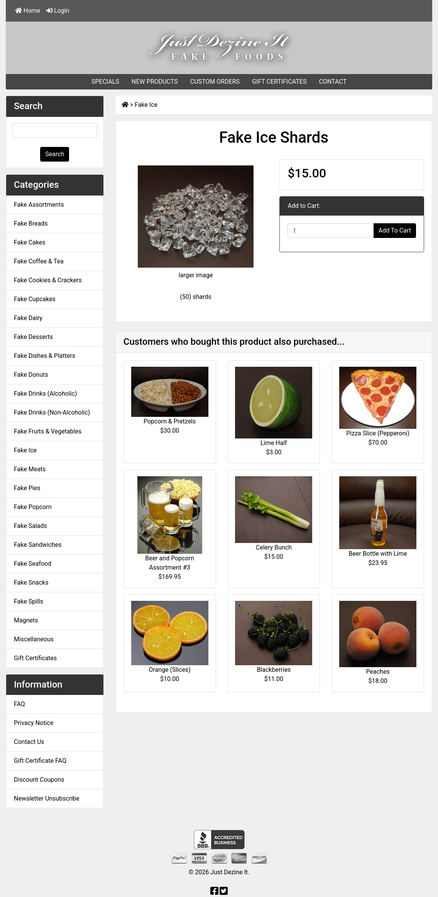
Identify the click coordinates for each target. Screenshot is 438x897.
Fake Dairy (28, 318)
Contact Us (29, 741)
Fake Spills (28, 601)
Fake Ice (146, 104)
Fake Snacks (31, 582)
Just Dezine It (229, 872)
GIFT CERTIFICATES (279, 81)
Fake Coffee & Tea (39, 261)
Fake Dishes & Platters (44, 355)
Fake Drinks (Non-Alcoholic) (52, 412)
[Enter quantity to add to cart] (330, 230)
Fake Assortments (39, 204)
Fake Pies (27, 488)
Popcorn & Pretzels (170, 421)
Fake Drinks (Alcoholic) (45, 393)
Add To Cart (395, 230)
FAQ (19, 704)
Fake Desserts (33, 337)
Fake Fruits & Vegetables (47, 431)
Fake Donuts (31, 374)
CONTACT (333, 81)
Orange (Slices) (170, 669)
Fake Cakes (30, 242)
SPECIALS (105, 81)
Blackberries (274, 669)
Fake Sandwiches (38, 544)
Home (27, 10)
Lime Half (273, 443)
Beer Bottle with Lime (378, 553)
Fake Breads (30, 223)
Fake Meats (30, 469)
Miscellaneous (34, 639)
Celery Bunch (274, 547)
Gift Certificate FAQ (40, 760)
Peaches (378, 671)
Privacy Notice (33, 723)
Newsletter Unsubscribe (46, 798)
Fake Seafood (32, 563)
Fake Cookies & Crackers (48, 280)
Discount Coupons (39, 779)
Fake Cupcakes (35, 299)
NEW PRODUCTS (155, 81)
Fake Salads (30, 525)
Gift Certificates (35, 658)
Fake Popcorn (33, 507)
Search (54, 154)
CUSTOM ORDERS (215, 81)
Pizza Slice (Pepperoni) (377, 433)
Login (57, 10)
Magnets (26, 620)
